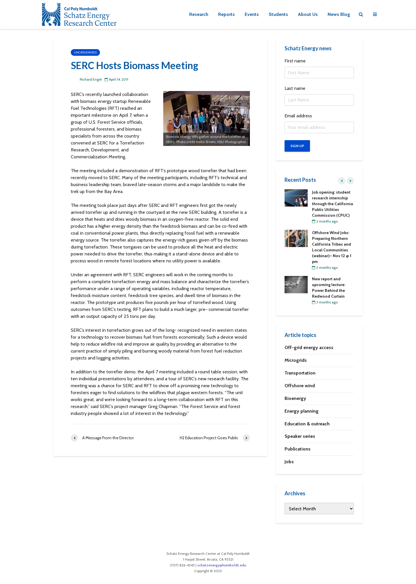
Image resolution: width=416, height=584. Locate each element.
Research (198, 14)
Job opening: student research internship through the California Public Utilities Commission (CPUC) (332, 204)
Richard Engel (86, 79)
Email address (298, 115)
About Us (308, 14)
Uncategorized (85, 52)
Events (252, 14)
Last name (295, 88)
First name (295, 61)
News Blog (339, 14)
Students (278, 14)
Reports (226, 14)
